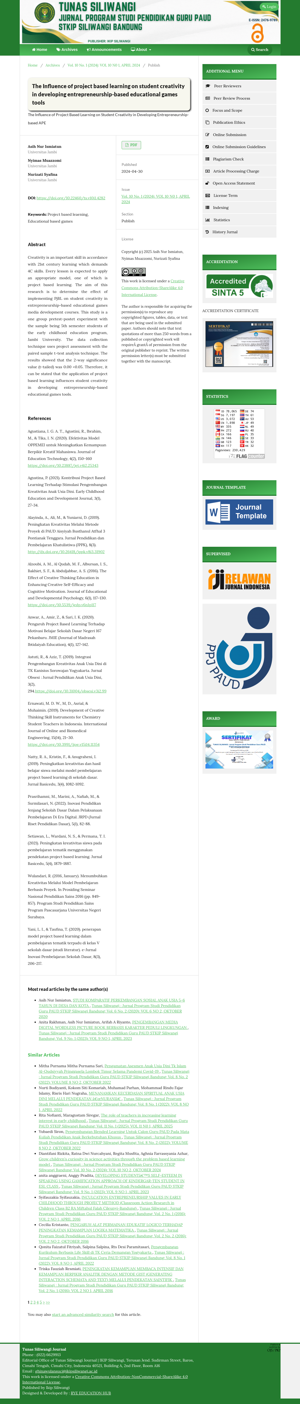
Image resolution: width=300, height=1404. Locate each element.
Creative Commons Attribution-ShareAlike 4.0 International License (153, 288)
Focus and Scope (223, 110)
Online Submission (226, 134)
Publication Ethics (225, 122)
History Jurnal (221, 231)
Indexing (217, 207)
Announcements (104, 49)
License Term (221, 195)
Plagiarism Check (224, 159)
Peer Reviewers (223, 86)
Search (259, 49)
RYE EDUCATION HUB (91, 1393)
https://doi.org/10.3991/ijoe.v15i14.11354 (64, 744)
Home (39, 49)
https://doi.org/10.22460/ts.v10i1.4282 (71, 197)
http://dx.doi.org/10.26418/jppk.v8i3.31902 (66, 551)
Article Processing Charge (232, 171)
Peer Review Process (227, 98)
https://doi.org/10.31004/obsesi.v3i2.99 (70, 691)
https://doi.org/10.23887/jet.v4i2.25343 (63, 465)
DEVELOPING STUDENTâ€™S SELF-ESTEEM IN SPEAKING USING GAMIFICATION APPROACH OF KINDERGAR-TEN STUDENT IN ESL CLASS (112, 1181)
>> (48, 1302)
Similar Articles (44, 1054)
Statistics (217, 219)
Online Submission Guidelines (235, 146)
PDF (133, 145)
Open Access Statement (230, 183)
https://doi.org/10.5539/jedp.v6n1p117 (62, 604)
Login (269, 6)
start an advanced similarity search (83, 1314)
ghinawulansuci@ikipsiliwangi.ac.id (66, 1371)
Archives (67, 49)
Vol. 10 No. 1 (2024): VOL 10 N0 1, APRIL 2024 (104, 65)
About (139, 49)
